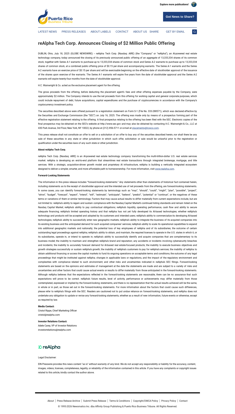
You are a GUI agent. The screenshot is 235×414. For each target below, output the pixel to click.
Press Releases (74, 31)
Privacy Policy (168, 400)
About (51, 400)
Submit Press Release (94, 400)
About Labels (101, 31)
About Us (140, 31)
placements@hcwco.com (145, 128)
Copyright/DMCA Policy (145, 400)
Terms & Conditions (119, 400)
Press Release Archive (68, 400)
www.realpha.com (164, 168)
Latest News (47, 31)
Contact (122, 31)
